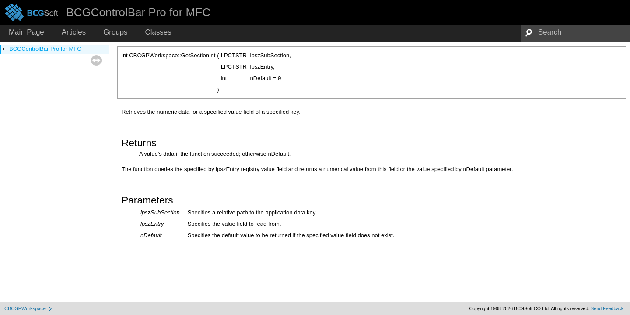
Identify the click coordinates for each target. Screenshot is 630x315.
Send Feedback (607, 308)
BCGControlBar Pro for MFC (45, 49)
